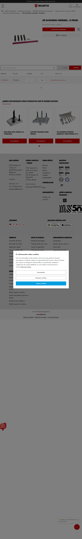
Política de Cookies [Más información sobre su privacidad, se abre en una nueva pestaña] (25, 267)
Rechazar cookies (41, 278)
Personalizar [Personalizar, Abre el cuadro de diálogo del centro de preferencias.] (41, 272)
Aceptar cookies (41, 283)
